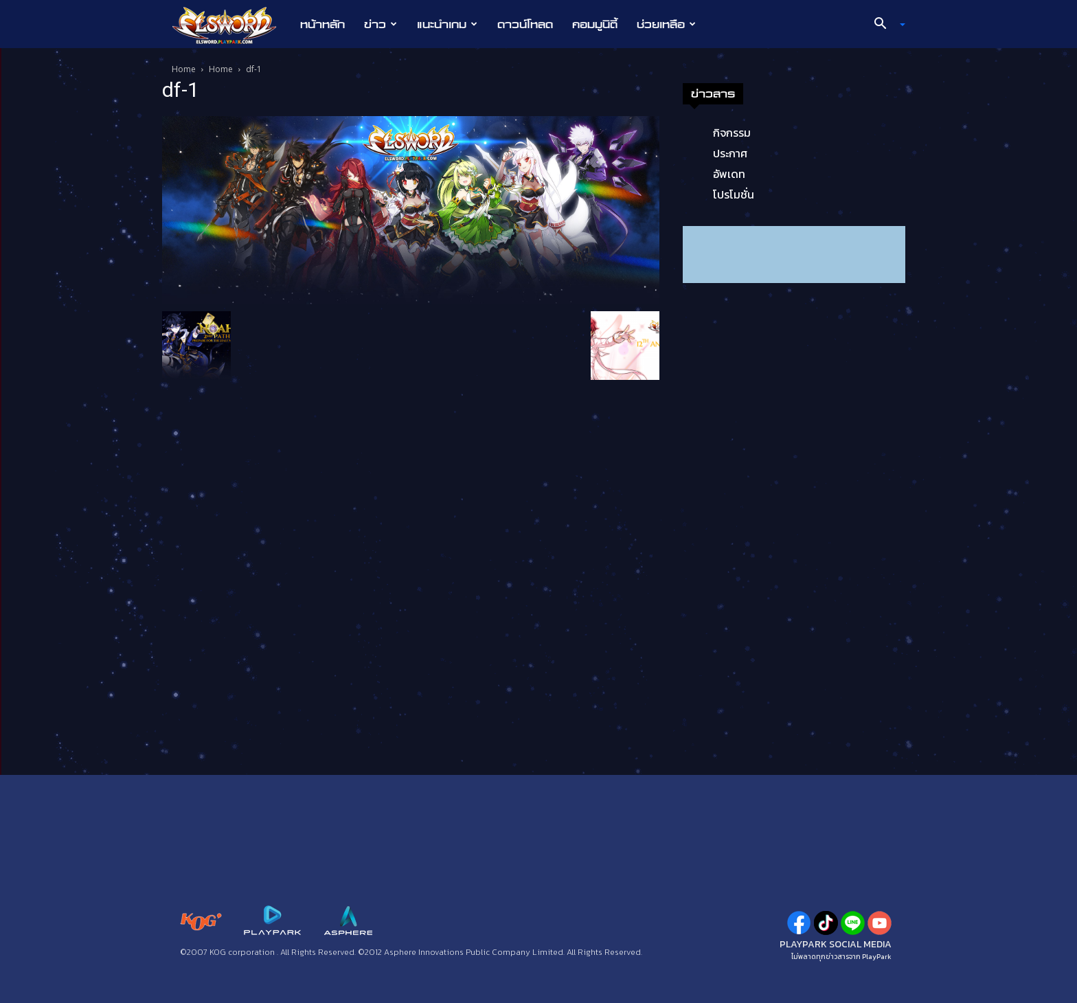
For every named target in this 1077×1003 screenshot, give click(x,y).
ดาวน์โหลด (525, 24)
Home (184, 69)
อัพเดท (729, 174)
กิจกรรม (732, 132)
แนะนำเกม (447, 24)
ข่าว (380, 24)
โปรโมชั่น (733, 194)
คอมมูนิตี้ (594, 24)
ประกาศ (730, 153)
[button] (884, 24)
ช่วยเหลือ (666, 24)
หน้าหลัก (322, 24)
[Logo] (231, 24)
